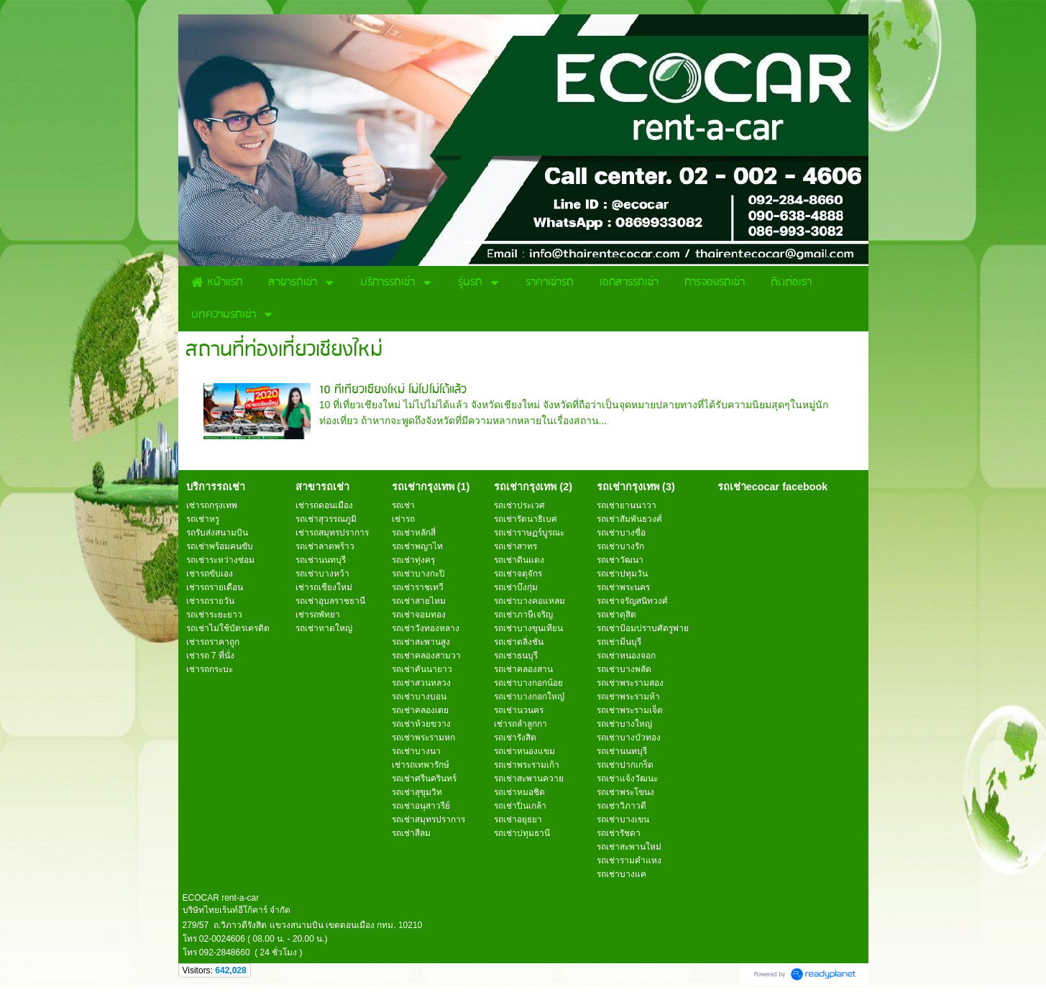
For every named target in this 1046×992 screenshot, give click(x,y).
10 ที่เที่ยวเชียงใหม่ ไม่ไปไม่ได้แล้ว (393, 390)
